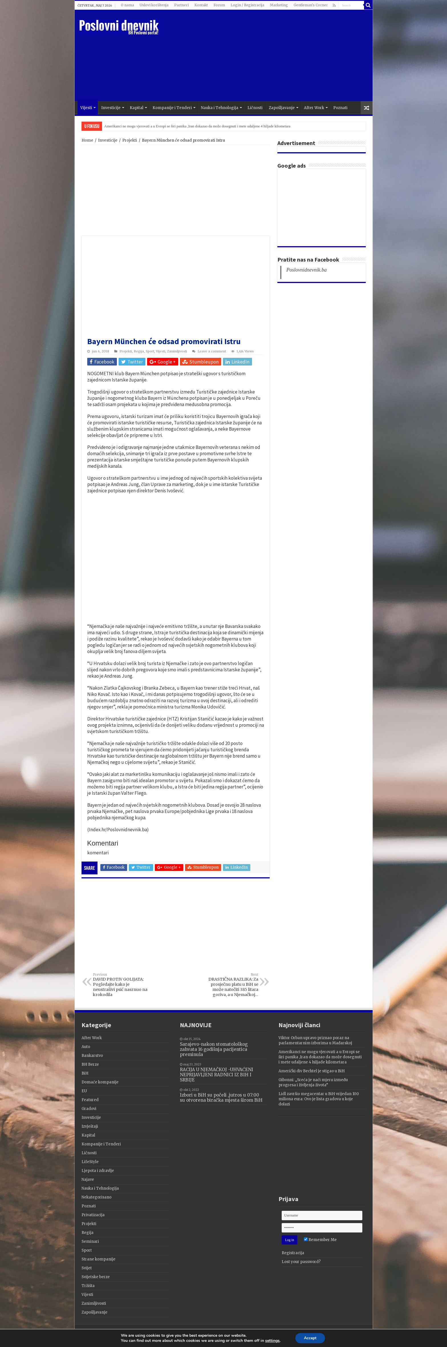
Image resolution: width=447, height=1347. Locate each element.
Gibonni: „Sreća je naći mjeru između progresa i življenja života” (313, 1082)
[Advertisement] (264, 55)
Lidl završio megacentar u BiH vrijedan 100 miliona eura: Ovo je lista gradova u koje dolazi (319, 1099)
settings (272, 1340)
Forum (219, 5)
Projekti (129, 140)
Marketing (279, 5)
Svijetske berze (96, 1276)
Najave (88, 1179)
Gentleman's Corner (311, 5)
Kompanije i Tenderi (172, 107)
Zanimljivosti (177, 351)
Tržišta (88, 1285)
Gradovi (89, 1108)
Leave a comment (212, 351)
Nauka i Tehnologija (219, 107)
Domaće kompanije (100, 1082)
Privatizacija (93, 1214)
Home (87, 140)
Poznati (340, 107)
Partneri (181, 5)
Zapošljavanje (282, 107)
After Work (314, 107)
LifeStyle (90, 1161)
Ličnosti (255, 107)
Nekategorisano (96, 1197)
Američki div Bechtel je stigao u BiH (312, 1071)
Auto (86, 1046)
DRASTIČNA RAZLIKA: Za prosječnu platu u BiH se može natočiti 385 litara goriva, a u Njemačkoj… (229, 985)
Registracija (293, 1252)
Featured (90, 1099)
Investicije (111, 107)
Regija (139, 351)
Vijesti (86, 107)
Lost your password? (301, 1261)
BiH (85, 1073)
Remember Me (320, 1239)
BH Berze (90, 1064)
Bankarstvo (92, 1055)
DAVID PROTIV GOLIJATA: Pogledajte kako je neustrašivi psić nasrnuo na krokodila (122, 985)
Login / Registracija (247, 5)
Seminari (90, 1241)
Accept (310, 1338)
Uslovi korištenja (154, 5)
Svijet (87, 1268)
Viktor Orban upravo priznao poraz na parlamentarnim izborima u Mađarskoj (161, 126)
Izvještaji (90, 1126)
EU (84, 1091)
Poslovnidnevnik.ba (307, 270)
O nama (127, 5)
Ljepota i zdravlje (98, 1170)
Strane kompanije (98, 1259)
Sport (150, 351)
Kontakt (201, 5)
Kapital (136, 107)
